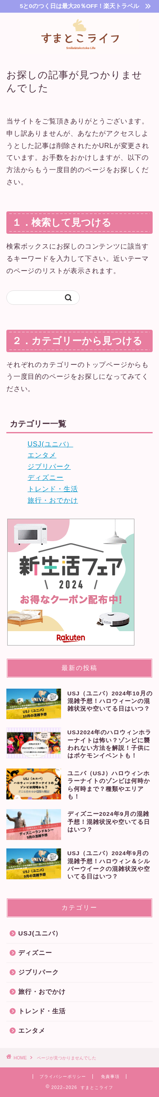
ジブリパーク (49, 466)
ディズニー (46, 477)
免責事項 (110, 1076)
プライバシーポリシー (62, 1076)
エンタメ (42, 455)
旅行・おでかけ (53, 500)
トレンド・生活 (53, 488)
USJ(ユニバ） (50, 444)
